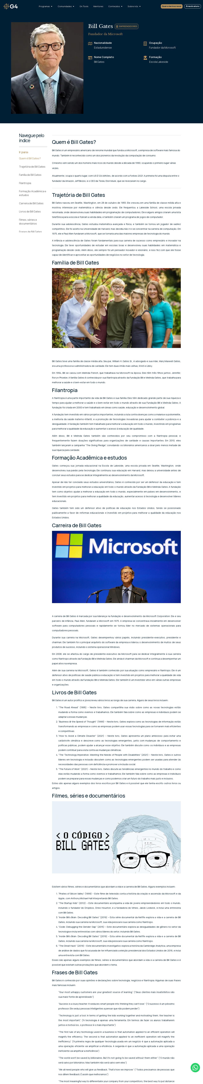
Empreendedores (128, 26)
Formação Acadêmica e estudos (32, 193)
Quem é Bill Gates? (30, 158)
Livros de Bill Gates (30, 211)
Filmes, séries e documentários (28, 221)
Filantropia (25, 183)
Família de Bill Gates (30, 175)
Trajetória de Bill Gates (32, 166)
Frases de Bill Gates (30, 231)
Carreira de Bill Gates (31, 203)
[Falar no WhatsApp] (195, 1068)
